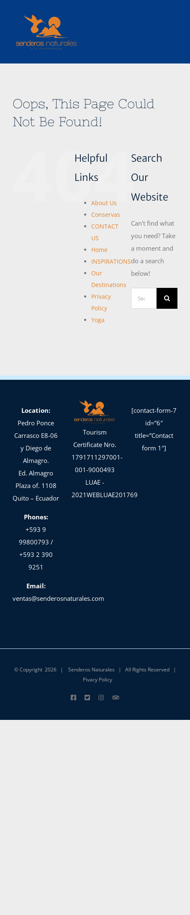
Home (99, 250)
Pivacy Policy (97, 679)
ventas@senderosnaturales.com (58, 598)
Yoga (98, 320)
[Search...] (144, 298)
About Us (104, 203)
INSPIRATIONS (111, 261)
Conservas (105, 215)
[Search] (167, 298)
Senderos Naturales (91, 669)
